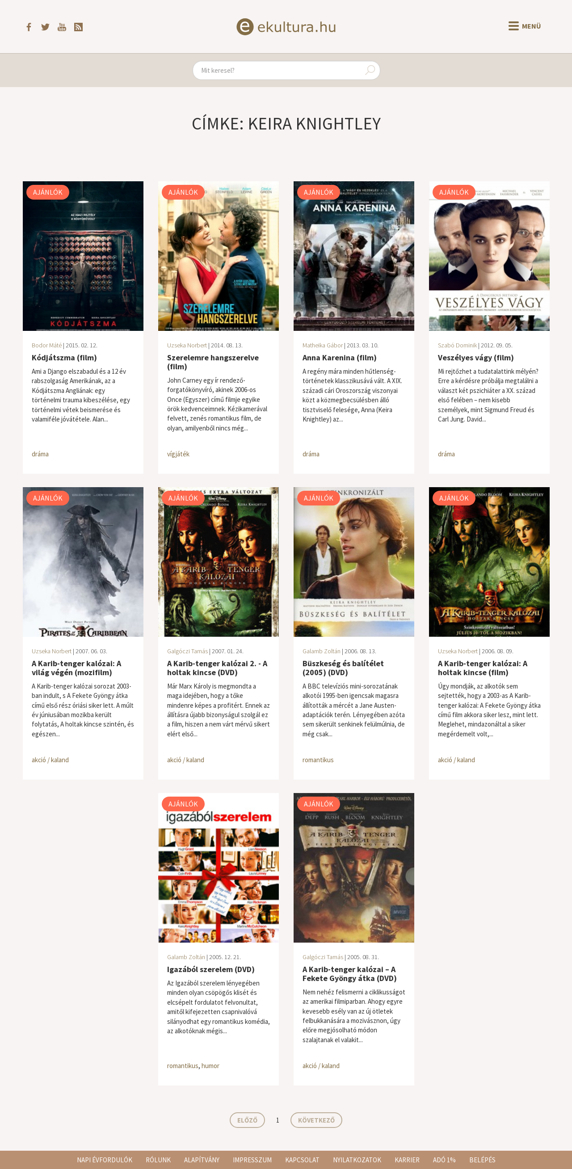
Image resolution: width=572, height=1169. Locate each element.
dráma (40, 454)
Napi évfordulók (104, 1160)
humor (210, 1065)
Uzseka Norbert (187, 345)
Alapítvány (201, 1160)
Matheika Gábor (323, 345)
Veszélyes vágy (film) (476, 357)
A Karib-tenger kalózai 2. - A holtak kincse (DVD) (217, 667)
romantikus (318, 760)
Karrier (407, 1160)
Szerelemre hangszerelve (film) (213, 362)
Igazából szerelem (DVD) (211, 969)
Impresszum (252, 1160)
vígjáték (178, 454)
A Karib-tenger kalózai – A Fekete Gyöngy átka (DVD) (350, 973)
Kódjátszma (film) (64, 357)
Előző (247, 1120)
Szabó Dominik (457, 345)
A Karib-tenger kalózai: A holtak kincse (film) (482, 667)
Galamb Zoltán (322, 651)
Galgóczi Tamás (187, 651)
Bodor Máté (47, 345)
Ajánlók (48, 192)
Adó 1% (444, 1160)
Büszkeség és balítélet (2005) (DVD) (343, 667)
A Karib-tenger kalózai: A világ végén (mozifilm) (76, 667)
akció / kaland (50, 760)
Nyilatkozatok (357, 1160)
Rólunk (158, 1160)
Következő (316, 1120)
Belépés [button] (482, 1160)
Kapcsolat (302, 1160)
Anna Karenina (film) (340, 357)
